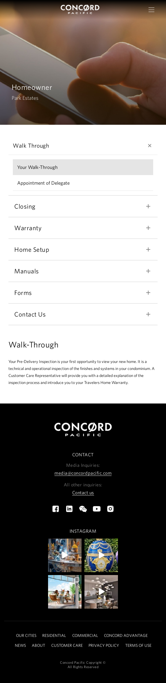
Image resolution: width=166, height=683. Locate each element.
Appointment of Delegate (43, 183)
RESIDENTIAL (54, 635)
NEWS (20, 645)
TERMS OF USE (138, 645)
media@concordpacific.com (83, 473)
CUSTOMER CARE (67, 645)
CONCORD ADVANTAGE (126, 635)
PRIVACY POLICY (104, 645)
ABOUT (38, 645)
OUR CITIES (26, 635)
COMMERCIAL (85, 635)
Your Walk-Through (37, 167)
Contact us (83, 492)
